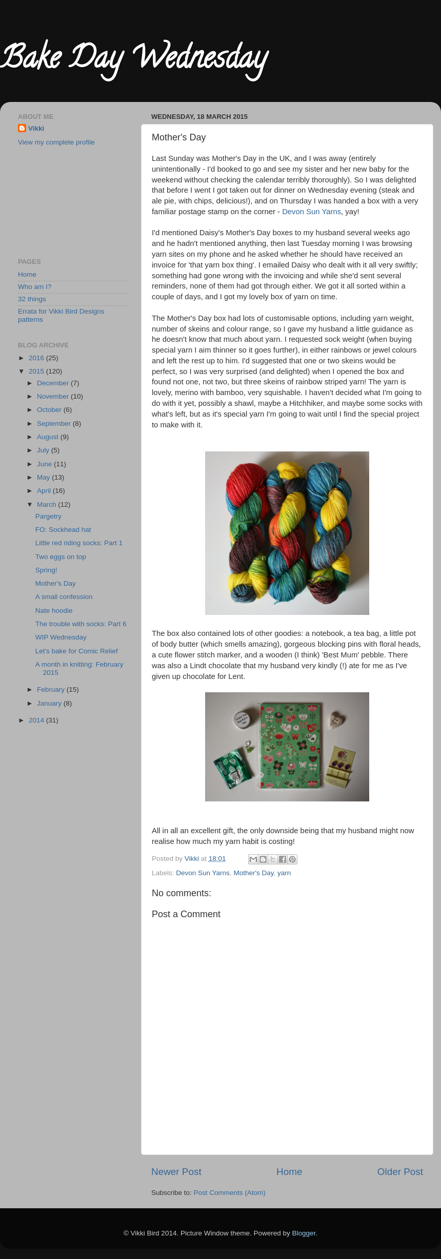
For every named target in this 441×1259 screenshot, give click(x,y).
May (44, 477)
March (47, 504)
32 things (32, 299)
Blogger (304, 1233)
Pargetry (48, 516)
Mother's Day (253, 873)
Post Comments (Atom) (230, 1192)
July (44, 450)
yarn (284, 873)
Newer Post (176, 1171)
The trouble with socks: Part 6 (81, 624)
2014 (37, 720)
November (54, 396)
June (45, 464)
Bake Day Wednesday (133, 61)
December (54, 383)
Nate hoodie (54, 610)
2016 (37, 358)
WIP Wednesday (61, 637)
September (55, 423)
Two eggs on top (60, 557)
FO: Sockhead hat (63, 529)
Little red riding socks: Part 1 (79, 543)
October (50, 410)
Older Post (400, 1171)
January (50, 703)
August (49, 437)
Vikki (36, 128)
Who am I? (34, 287)
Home (289, 1171)
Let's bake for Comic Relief (76, 651)
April (45, 490)
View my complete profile (56, 142)
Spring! (46, 570)
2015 (37, 371)
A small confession (64, 597)
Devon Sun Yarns (311, 212)
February (52, 689)
